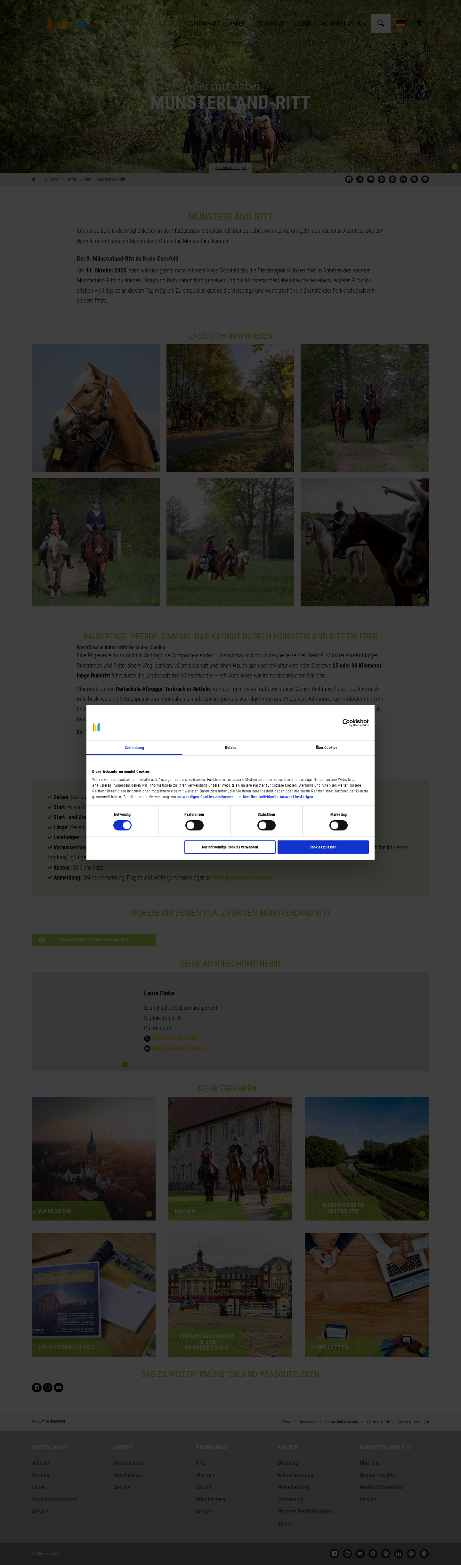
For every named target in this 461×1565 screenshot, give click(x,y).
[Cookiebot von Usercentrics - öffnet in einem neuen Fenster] (341, 723)
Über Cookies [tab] (326, 747)
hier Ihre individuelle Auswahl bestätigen (278, 796)
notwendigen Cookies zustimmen (205, 796)
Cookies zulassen (323, 847)
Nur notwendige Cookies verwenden (230, 847)
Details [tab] (230, 747)
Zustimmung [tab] (134, 747)
